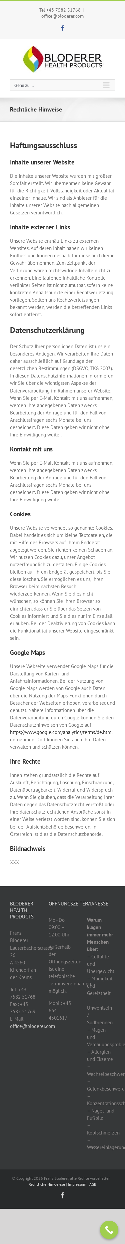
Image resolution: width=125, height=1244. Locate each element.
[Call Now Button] (109, 1230)
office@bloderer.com (62, 16)
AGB (92, 1184)
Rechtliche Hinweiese (47, 1184)
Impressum (77, 1184)
